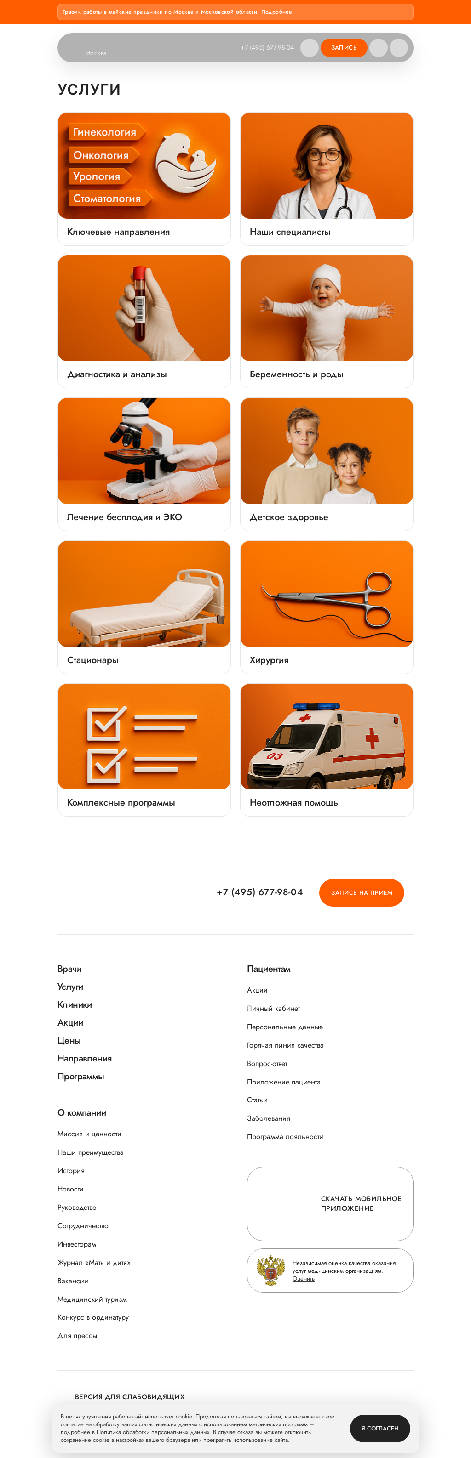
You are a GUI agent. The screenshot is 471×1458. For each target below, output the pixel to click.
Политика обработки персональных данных (153, 1432)
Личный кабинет (273, 1008)
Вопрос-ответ (267, 1063)
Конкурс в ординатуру (93, 1317)
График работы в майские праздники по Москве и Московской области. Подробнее (177, 12)
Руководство (77, 1207)
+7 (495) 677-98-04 (267, 47)
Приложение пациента (284, 1082)
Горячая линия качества (285, 1045)
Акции (257, 990)
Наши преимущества (90, 1152)
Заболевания (268, 1118)
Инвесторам (76, 1244)
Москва (102, 53)
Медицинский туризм (92, 1299)
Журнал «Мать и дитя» (94, 1262)
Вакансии (72, 1281)
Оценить (304, 1278)
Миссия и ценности (89, 1134)
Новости (70, 1189)
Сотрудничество (83, 1225)
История (71, 1170)
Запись (344, 47)
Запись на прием (361, 892)
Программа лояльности (285, 1136)
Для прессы (77, 1335)
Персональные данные (285, 1026)
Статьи (257, 1100)
